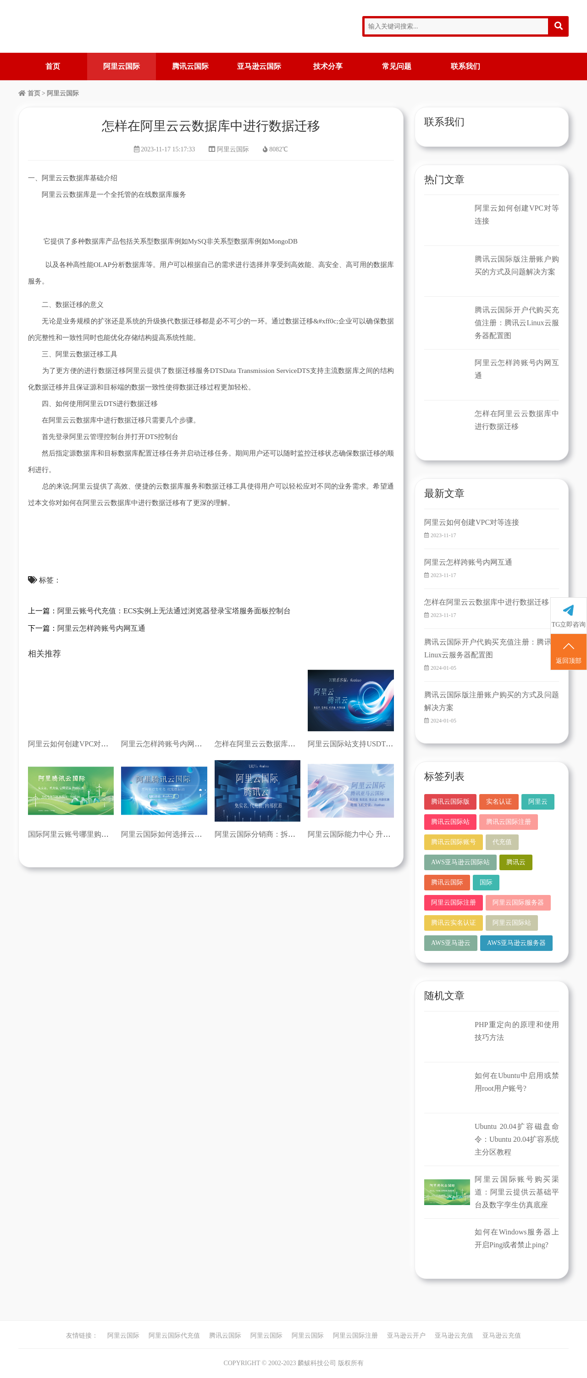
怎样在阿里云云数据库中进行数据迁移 (277, 744)
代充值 (502, 842)
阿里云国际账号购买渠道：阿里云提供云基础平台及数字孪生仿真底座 (517, 1192)
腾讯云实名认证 (453, 922)
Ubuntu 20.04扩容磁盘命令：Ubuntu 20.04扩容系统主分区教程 (517, 1139)
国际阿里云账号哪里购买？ (72, 834)
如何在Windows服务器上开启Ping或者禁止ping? (517, 1238)
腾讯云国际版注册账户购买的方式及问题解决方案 (517, 265)
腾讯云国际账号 (453, 842)
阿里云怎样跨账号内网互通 (101, 628)
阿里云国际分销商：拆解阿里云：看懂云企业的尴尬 (299, 834)
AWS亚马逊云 (451, 942)
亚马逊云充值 (454, 1335)
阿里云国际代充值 (174, 1335)
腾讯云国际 (190, 66)
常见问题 (396, 66)
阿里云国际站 (512, 922)
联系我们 (465, 66)
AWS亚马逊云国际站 (460, 862)
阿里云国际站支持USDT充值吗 (358, 744)
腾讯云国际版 (450, 801)
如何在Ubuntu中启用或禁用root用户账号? (517, 1082)
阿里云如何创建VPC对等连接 (75, 744)
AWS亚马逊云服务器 (516, 942)
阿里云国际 (121, 66)
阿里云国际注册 (453, 902)
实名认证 (499, 801)
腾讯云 (516, 862)
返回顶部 (569, 652)
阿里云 (538, 801)
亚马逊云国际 (259, 66)
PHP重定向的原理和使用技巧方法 (517, 1031)
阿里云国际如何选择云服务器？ (172, 834)
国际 (486, 882)
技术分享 (328, 66)
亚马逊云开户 (406, 1335)
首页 (52, 66)
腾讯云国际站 (450, 821)
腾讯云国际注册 (508, 821)
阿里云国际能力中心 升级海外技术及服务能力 (382, 834)
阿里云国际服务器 (518, 902)
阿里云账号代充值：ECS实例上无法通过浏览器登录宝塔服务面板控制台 (174, 611)
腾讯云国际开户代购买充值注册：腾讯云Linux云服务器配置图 (517, 322)
